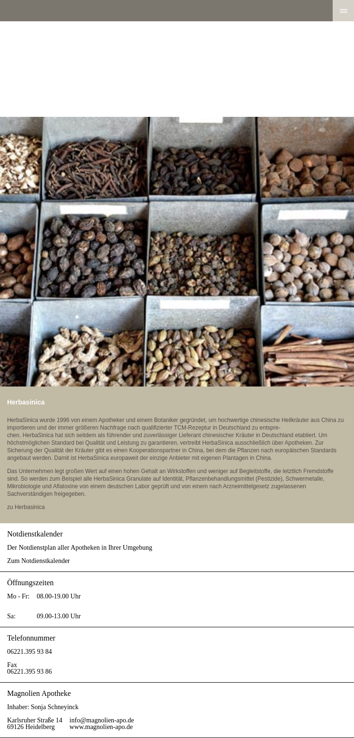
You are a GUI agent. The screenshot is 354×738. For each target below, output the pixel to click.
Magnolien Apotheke (177, 69)
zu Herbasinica (26, 507)
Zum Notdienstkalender (38, 560)
